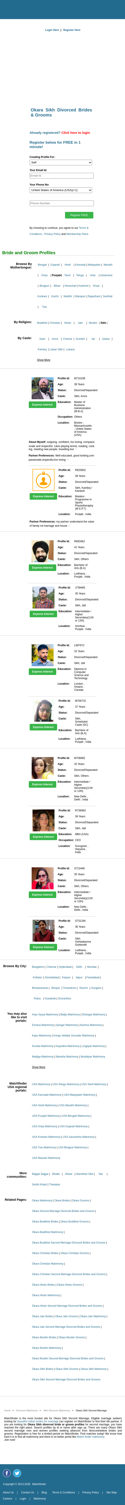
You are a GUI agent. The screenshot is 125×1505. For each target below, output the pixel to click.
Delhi (79, 966)
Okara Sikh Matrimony (94, 1369)
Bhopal (55, 988)
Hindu (67, 322)
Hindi (68, 264)
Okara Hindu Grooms (69, 1284)
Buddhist (42, 322)
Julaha (106, 338)
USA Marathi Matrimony (73, 1105)
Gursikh (80, 338)
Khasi (96, 285)
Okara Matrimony (42, 1200)
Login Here (52, 30)
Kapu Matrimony (41, 1035)
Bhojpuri (44, 285)
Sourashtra (64, 998)
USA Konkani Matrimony (46, 1136)
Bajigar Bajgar (40, 1174)
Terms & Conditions (63, 1492)
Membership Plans (77, 234)
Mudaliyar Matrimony (93, 1056)
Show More (43, 359)
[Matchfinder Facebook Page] (7, 1473)
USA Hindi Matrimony (44, 1105)
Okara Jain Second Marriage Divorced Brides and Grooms (66, 1326)
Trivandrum (69, 988)
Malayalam (94, 264)
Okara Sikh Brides (42, 1369)
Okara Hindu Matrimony (46, 1295)
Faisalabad (92, 977)
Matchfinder (39, 1484)
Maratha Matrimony (67, 1056)
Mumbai (92, 966)
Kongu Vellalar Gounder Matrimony (73, 1035)
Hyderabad (65, 966)
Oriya (44, 275)
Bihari (57, 285)
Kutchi (54, 296)
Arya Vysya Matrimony (45, 1014)
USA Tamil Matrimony (93, 1084)
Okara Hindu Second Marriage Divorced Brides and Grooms (67, 1305)
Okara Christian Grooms (75, 1253)
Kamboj (42, 349)
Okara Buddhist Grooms (74, 1221)
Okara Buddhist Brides (45, 1221)
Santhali (107, 296)
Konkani (42, 296)
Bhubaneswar (40, 988)
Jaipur (79, 977)
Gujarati (55, 264)
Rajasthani (94, 296)
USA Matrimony (41, 1084)
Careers (7, 1498)
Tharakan (54, 1184)
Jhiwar (68, 1174)
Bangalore (38, 966)
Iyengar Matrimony (67, 1025)
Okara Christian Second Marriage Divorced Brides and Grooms (68, 1274)
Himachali (70, 285)
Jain (80, 322)
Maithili (67, 296)
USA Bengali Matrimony (76, 1115)
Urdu (93, 275)
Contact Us (27, 1492)
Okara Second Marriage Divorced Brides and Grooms (63, 1211)
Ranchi (84, 988)
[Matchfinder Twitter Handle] (17, 1473)
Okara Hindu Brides (43, 1284)
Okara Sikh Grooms (66, 1369)
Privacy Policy (52, 234)
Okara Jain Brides (42, 1316)
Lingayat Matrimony (93, 1046)
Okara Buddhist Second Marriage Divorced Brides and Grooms (68, 1242)
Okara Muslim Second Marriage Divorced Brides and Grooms (67, 1358)
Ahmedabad (52, 977)
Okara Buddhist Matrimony (47, 1232)
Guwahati (50, 998)
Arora (55, 338)
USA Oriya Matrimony (44, 1126)
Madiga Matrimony (43, 1056)
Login (23, 1498)
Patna (37, 998)
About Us (8, 1492)
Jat (93, 338)
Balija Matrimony (70, 1014)
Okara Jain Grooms (66, 1316)
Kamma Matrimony (91, 1025)
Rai (101, 1174)
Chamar (67, 338)
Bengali (42, 264)
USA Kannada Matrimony (47, 1094)
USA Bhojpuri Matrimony (72, 1147)
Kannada (80, 264)
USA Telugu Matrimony (66, 1084)
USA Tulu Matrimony (44, 1147)
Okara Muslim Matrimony (46, 1347)
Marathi (107, 264)
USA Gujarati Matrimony (74, 1126)
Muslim (93, 322)
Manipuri (80, 296)
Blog (44, 1492)
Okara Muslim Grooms (72, 1337)
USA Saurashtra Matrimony (78, 1136)
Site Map (111, 1492)
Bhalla (56, 1174)
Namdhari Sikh (84, 1174)
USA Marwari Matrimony (46, 1158)
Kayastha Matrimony (68, 1046)
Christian (55, 322)
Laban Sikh (56, 349)
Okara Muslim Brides (44, 1337)
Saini (42, 338)
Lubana (70, 349)
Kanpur (66, 977)
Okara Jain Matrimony (93, 1316)
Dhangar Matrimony (93, 1014)
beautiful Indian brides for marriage (37, 1421)
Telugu (80, 275)
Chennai (51, 966)
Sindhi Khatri (39, 1184)
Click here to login (76, 132)
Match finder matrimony (90, 1436)
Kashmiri (83, 285)
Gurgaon (96, 988)
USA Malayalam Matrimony (80, 1094)
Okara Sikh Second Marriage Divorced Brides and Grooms (66, 1379)
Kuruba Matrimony (42, 1046)
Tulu (44, 306)
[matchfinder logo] (64, 8)
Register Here (71, 30)
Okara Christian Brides (45, 1253)
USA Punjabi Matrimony (46, 1115)
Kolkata (37, 977)
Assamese (106, 275)
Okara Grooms (80, 1200)
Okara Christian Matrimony (47, 1263)
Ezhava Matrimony (43, 1025)
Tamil (67, 275)
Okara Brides (62, 1200)
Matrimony (40, 1498)
